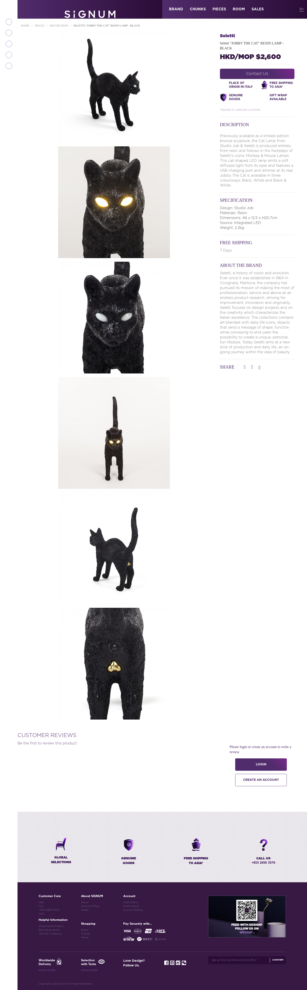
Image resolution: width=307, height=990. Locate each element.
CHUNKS (198, 9)
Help (41, 902)
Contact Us (257, 74)
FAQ (41, 914)
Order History (131, 906)
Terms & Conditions (50, 934)
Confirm (277, 960)
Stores (84, 910)
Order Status (130, 902)
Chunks (85, 934)
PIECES (219, 9)
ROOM (239, 9)
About (85, 902)
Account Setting (133, 910)
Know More (47, 970)
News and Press (90, 906)
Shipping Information (51, 926)
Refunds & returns (49, 930)
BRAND (176, 9)
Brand (84, 930)
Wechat (246, 932)
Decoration (59, 25)
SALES (258, 9)
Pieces (84, 937)
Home (25, 25)
